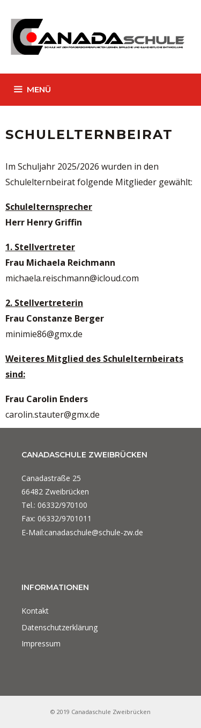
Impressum (41, 643)
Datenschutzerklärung (59, 627)
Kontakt (35, 611)
